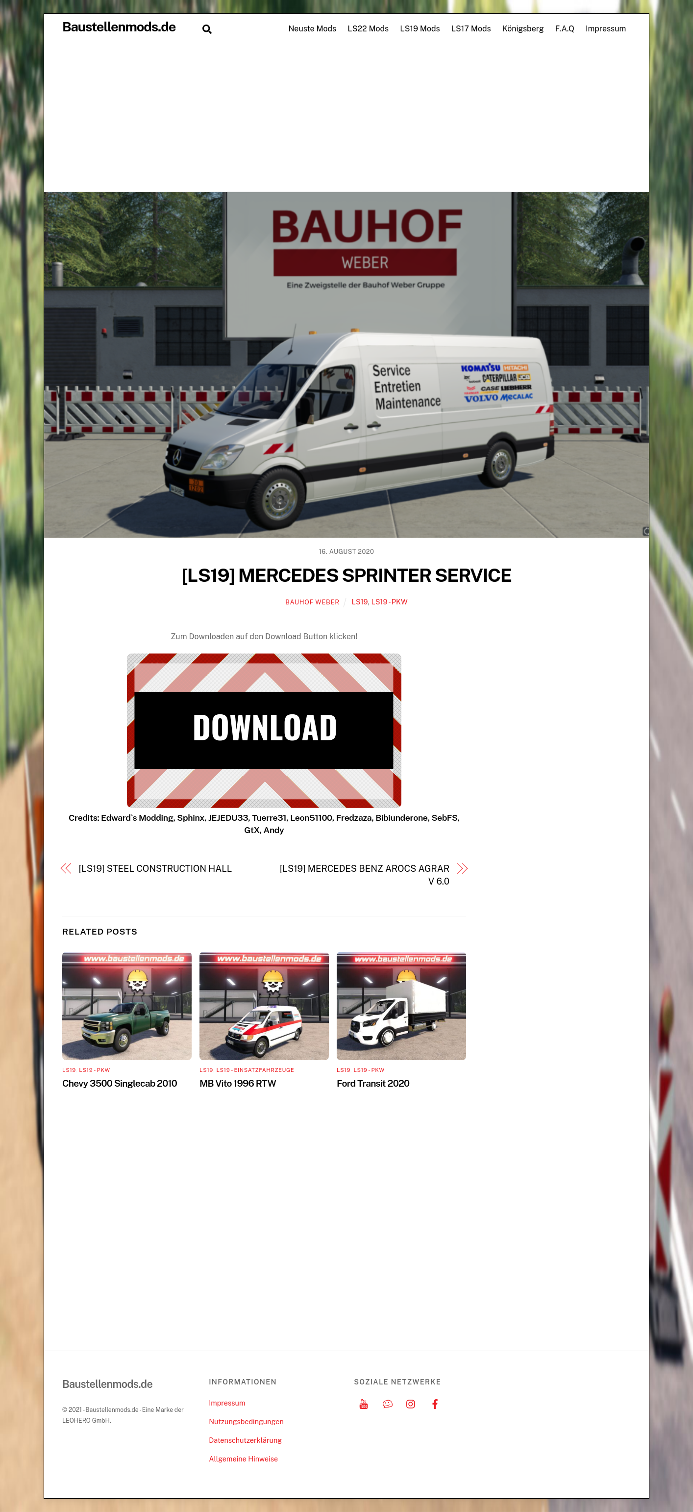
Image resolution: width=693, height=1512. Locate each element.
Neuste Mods (312, 28)
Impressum (606, 28)
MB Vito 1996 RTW (237, 1083)
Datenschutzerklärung (245, 1440)
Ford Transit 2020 (373, 1083)
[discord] (387, 1403)
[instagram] (411, 1403)
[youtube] (363, 1403)
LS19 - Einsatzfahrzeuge (255, 1070)
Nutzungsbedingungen (246, 1421)
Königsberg (523, 28)
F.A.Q (564, 28)
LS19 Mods (420, 28)
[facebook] (435, 1403)
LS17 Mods (471, 28)
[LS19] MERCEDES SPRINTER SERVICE (346, 575)
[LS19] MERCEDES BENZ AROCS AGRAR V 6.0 (364, 874)
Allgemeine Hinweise (243, 1459)
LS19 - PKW (389, 602)
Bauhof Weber (312, 602)
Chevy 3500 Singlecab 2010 (119, 1083)
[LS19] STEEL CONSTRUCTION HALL (155, 868)
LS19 (360, 602)
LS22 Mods (368, 28)
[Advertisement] (346, 117)
